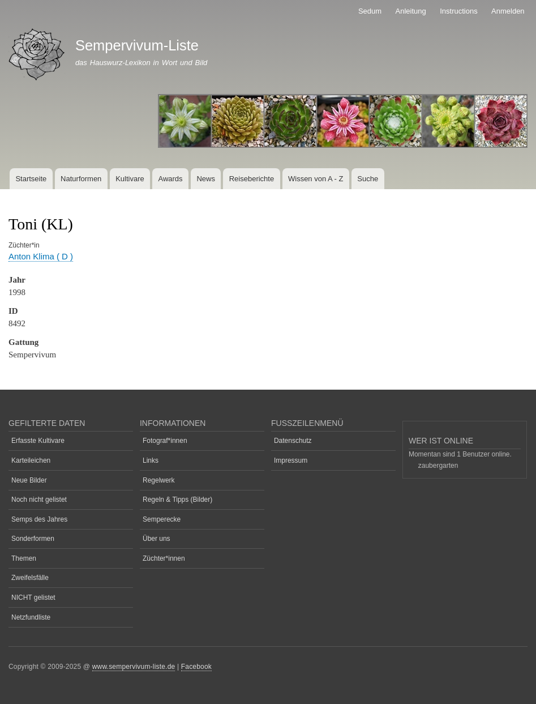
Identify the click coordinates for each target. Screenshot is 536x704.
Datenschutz (293, 441)
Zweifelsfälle (30, 578)
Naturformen (81, 178)
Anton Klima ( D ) (40, 256)
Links (150, 460)
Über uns (156, 539)
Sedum (369, 11)
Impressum (290, 460)
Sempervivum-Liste (137, 45)
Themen (23, 558)
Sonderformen (32, 539)
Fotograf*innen (165, 441)
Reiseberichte (252, 178)
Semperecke (162, 519)
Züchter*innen (164, 558)
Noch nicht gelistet (39, 500)
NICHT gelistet (33, 597)
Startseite (30, 178)
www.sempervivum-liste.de (133, 667)
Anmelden (508, 11)
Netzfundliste (30, 617)
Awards (170, 178)
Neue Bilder (29, 480)
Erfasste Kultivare (38, 441)
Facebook (196, 667)
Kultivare (129, 178)
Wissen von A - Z (316, 178)
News (205, 178)
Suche (367, 178)
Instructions (458, 11)
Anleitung (411, 11)
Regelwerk (159, 480)
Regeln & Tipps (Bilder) (177, 500)
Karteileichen (30, 460)
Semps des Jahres (39, 519)
